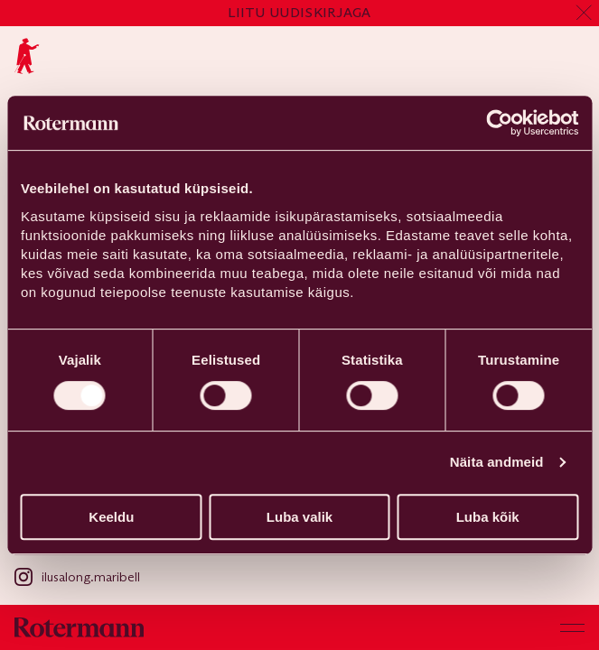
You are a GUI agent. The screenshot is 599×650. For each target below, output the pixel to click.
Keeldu (111, 517)
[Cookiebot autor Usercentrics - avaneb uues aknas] (499, 122)
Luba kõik (487, 517)
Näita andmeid (497, 461)
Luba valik (299, 517)
